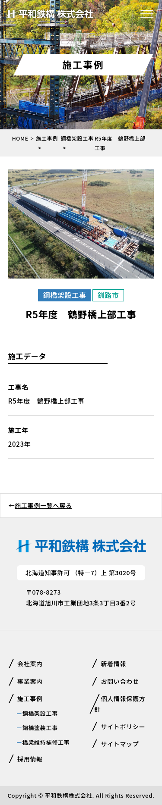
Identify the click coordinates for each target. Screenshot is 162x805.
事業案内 (30, 681)
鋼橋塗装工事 (40, 728)
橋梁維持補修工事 (46, 742)
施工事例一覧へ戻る (43, 505)
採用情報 (30, 759)
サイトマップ (120, 743)
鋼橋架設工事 (40, 713)
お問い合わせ (120, 681)
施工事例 (30, 698)
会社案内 (30, 663)
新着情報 (113, 663)
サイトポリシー (123, 726)
